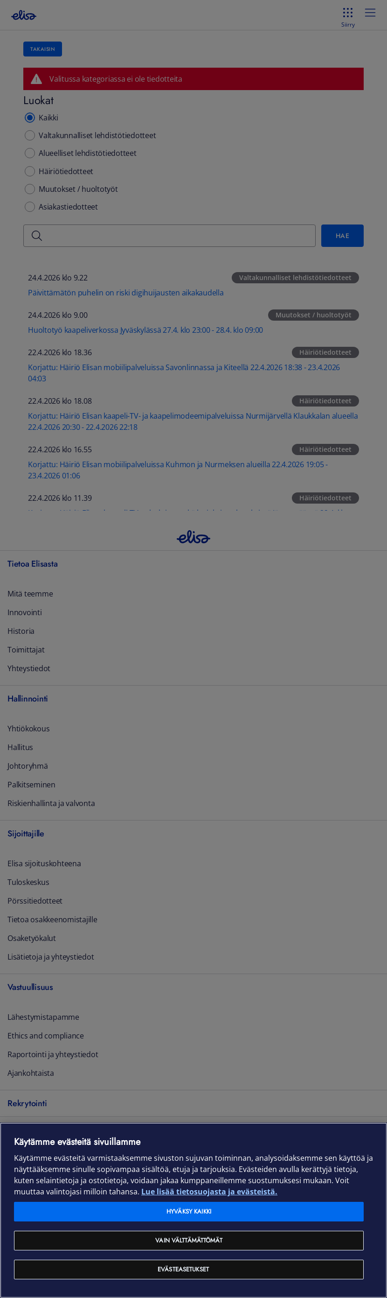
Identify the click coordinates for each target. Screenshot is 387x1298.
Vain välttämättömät (188, 1240)
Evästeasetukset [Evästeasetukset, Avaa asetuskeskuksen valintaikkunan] (183, 1269)
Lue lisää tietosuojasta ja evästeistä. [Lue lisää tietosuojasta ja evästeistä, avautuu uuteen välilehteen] (209, 1191)
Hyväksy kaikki (188, 1211)
